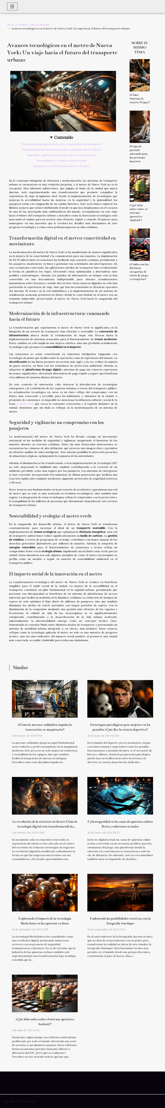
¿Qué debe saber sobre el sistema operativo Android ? (138, 213)
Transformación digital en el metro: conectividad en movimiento (61, 144)
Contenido (63, 137)
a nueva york (25, 403)
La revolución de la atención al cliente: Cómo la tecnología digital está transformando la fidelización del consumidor (44, 826)
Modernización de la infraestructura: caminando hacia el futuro (61, 149)
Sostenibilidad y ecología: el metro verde (62, 160)
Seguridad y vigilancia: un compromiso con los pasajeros (62, 155)
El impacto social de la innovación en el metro (61, 166)
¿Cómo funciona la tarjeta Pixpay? (140, 98)
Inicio (10, 24)
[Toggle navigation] (12, 6)
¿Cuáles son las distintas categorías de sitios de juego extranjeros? (139, 272)
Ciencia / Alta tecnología (33, 24)
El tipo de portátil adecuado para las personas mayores (139, 154)
